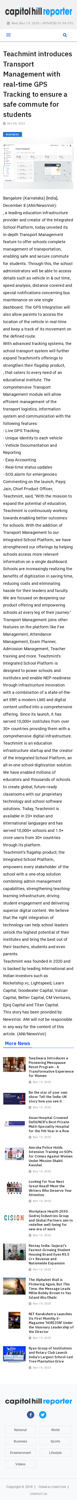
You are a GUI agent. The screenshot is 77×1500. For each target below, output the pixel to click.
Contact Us (38, 1494)
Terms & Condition (52, 1487)
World (55, 1430)
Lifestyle (55, 1453)
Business (20, 1441)
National (20, 1430)
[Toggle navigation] (8, 35)
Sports (55, 1441)
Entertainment (20, 1453)
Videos (20, 1464)
